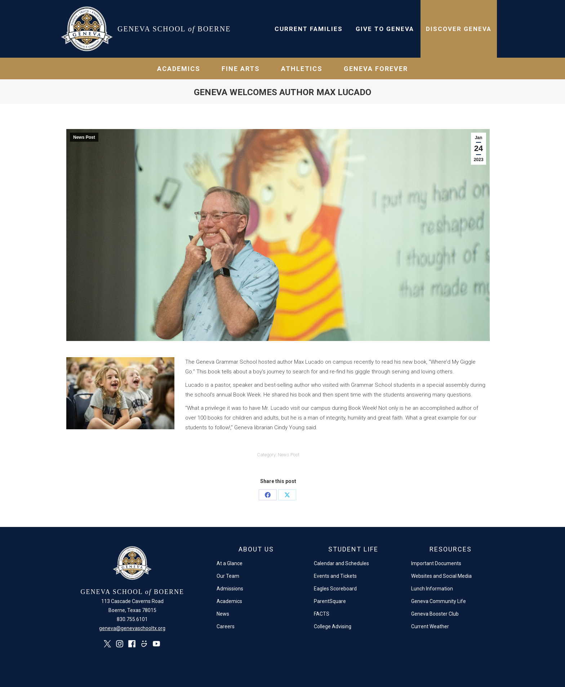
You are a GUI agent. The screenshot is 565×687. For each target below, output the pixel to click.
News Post (84, 137)
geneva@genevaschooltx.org (132, 628)
